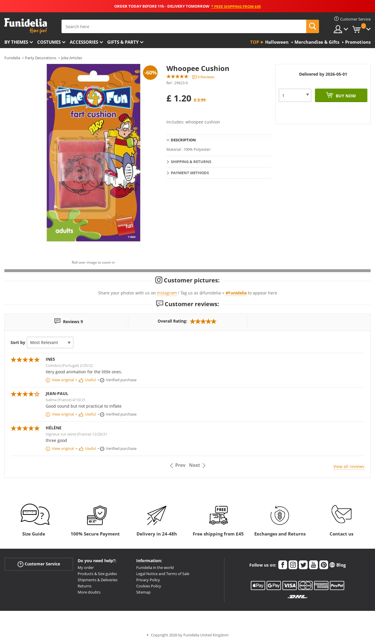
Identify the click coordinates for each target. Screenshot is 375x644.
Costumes (49, 42)
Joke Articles (71, 57)
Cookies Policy (148, 586)
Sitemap (143, 592)
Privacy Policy (148, 579)
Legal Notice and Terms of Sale (162, 573)
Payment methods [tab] (190, 172)
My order (86, 567)
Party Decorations (40, 57)
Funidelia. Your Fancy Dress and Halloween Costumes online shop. (25, 26)
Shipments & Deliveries (97, 579)
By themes (16, 42)
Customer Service (39, 564)
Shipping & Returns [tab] (191, 161)
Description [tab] (183, 140)
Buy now (345, 96)
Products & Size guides (97, 573)
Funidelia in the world (155, 567)
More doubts (89, 592)
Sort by (18, 342)
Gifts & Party (123, 42)
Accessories (84, 42)
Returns (84, 586)
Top (254, 42)
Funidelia (12, 57)
